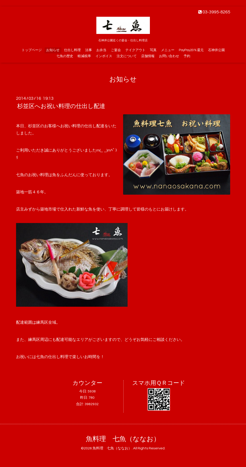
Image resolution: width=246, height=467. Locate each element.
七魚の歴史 (64, 56)
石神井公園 (216, 50)
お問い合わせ (169, 56)
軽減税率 (84, 56)
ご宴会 (116, 50)
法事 (88, 50)
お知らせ (53, 50)
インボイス (103, 56)
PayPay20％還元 (191, 50)
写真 (153, 50)
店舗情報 (148, 56)
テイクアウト (135, 50)
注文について (127, 56)
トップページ (32, 50)
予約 (187, 56)
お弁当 (101, 50)
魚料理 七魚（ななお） (123, 439)
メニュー (167, 50)
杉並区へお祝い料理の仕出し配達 (61, 106)
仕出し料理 (72, 50)
